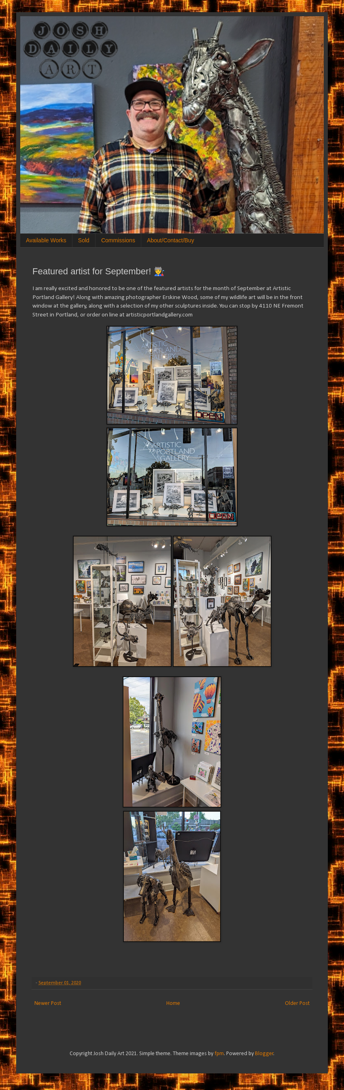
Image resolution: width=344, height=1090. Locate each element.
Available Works (46, 240)
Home (173, 1003)
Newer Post (47, 1003)
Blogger (264, 1054)
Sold (83, 240)
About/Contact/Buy (170, 240)
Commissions (118, 240)
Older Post (297, 1003)
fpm (219, 1054)
